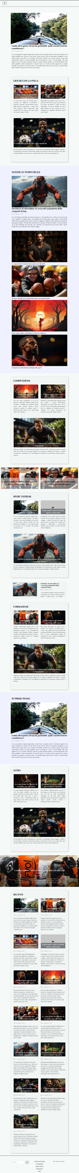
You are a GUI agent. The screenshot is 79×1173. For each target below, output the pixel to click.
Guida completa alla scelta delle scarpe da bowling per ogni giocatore (26, 97)
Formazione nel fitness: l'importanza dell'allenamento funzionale (26, 1126)
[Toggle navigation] (4, 3)
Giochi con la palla (39, 1161)
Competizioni (39, 1164)
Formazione (39, 1169)
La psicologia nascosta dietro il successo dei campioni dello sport (53, 397)
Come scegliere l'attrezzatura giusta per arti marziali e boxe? (26, 622)
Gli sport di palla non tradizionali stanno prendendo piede (53, 97)
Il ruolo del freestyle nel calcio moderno (30, 143)
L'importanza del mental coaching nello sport (27, 368)
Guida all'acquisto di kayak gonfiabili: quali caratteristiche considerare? (26, 512)
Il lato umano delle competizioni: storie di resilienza (29, 333)
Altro (39, 1171)
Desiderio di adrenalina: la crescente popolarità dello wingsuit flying (50, 585)
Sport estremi (39, 1166)
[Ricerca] (18, 1162)
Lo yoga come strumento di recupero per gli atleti (28, 264)
